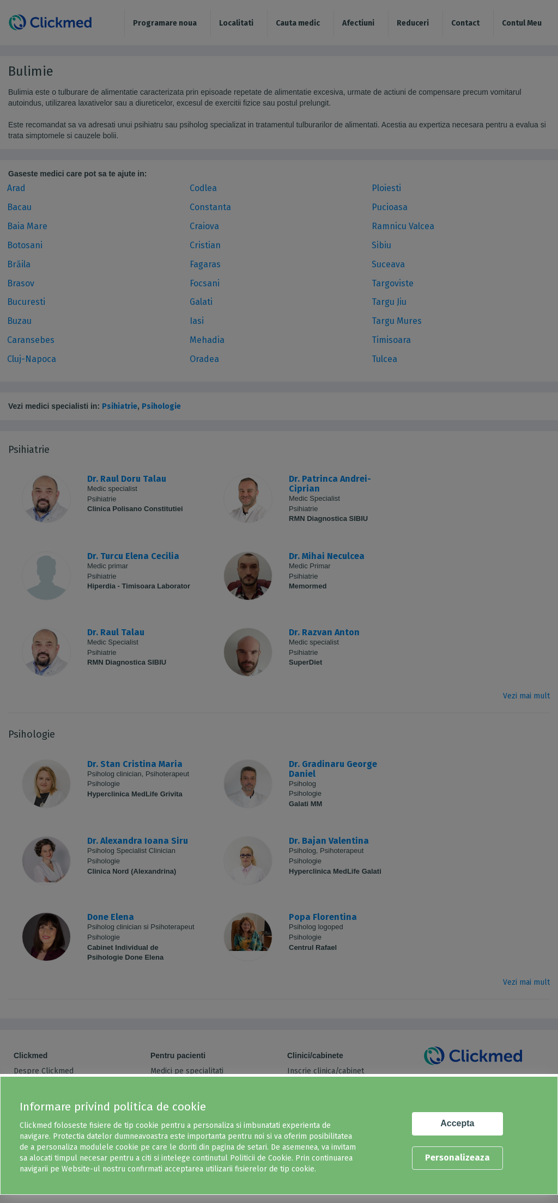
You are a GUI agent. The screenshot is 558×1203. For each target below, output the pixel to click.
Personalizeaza (457, 1157)
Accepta (457, 1123)
